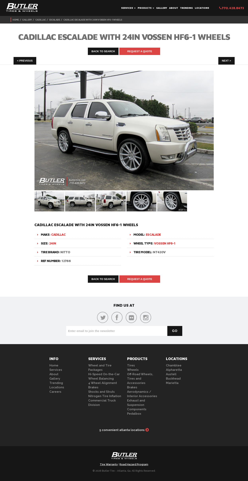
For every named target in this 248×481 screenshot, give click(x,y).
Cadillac (40, 19)
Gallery (161, 7)
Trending (186, 7)
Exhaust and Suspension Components (136, 405)
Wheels (133, 370)
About (173, 7)
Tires (131, 365)
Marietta (172, 383)
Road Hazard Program (134, 464)
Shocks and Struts (101, 392)
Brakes (93, 387)
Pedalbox (134, 413)
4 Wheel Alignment (102, 383)
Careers (55, 392)
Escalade (54, 19)
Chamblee (173, 365)
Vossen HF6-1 (164, 243)
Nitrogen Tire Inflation (104, 396)
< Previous (25, 60)
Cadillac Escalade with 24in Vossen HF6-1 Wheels (92, 19)
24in (52, 243)
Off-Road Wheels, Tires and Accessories (140, 378)
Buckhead (173, 378)
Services (128, 7)
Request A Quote (139, 51)
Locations (202, 7)
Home (16, 19)
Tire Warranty (109, 464)
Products (146, 7)
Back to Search (103, 51)
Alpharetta (174, 370)
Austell (171, 374)
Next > (226, 60)
